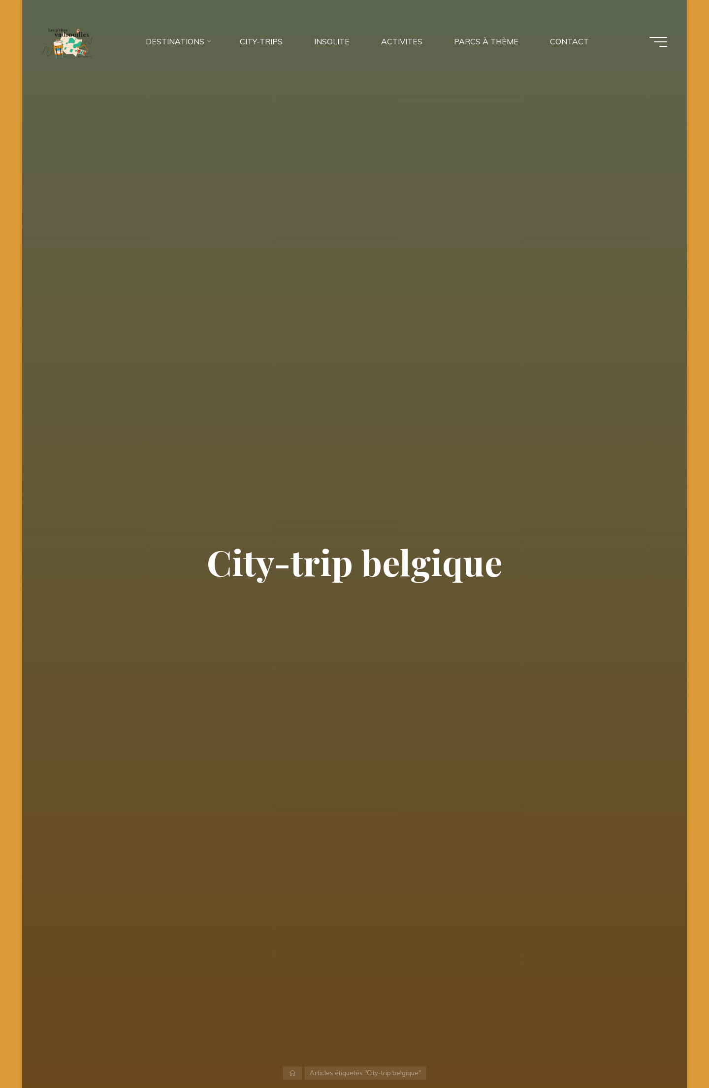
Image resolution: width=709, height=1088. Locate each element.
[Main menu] (658, 42)
